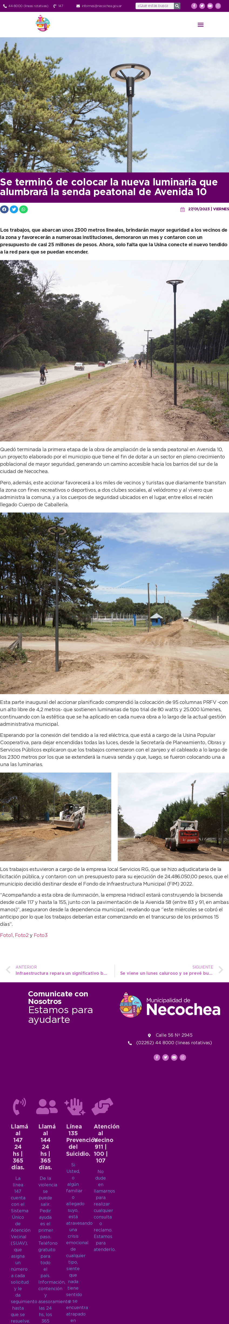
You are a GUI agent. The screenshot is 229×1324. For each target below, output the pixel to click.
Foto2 (22, 935)
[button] (201, 24)
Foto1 (6, 935)
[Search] (177, 6)
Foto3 (41, 935)
